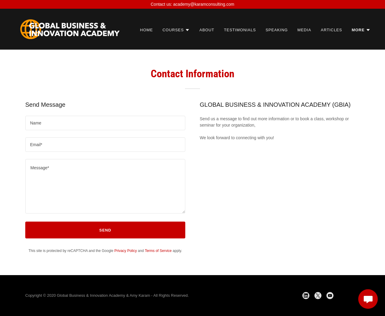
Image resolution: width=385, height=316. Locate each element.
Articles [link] (331, 30)
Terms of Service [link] (158, 251)
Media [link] (304, 30)
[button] (176, 30)
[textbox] (105, 123)
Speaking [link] (277, 30)
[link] (69, 28)
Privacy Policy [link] (125, 251)
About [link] (206, 30)
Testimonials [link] (240, 30)
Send (105, 230)
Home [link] (146, 30)
